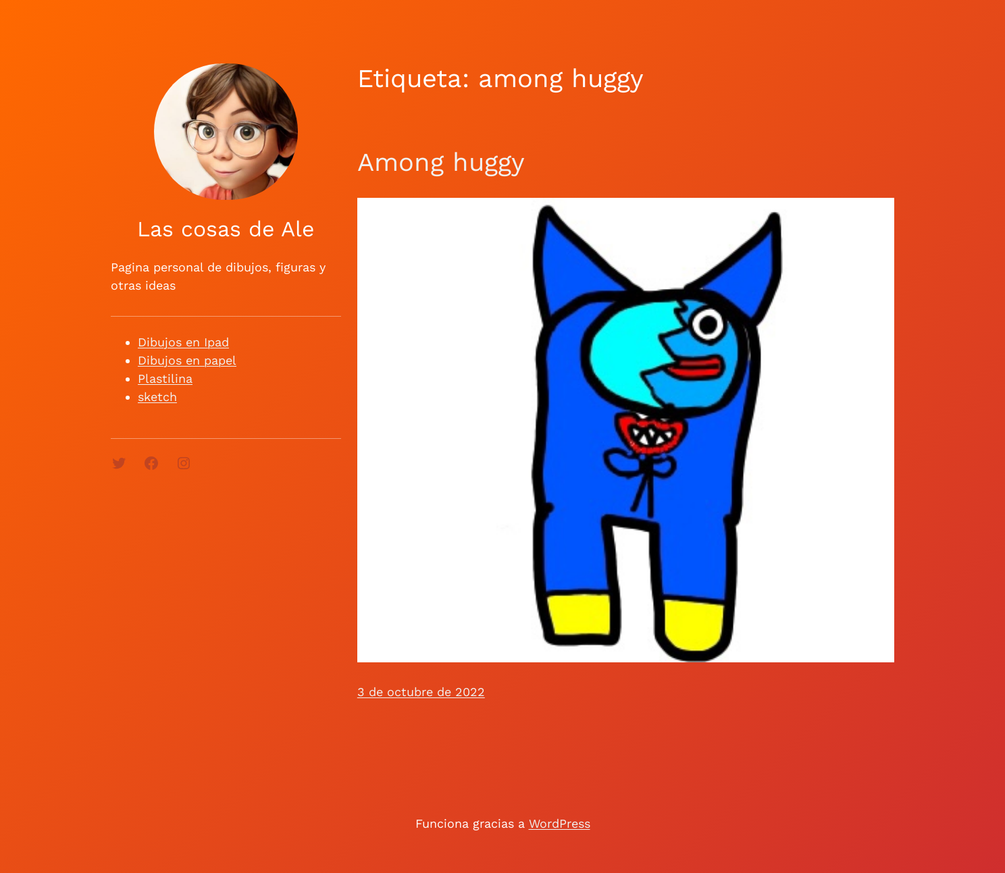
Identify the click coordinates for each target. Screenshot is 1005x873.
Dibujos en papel (187, 360)
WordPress (559, 823)
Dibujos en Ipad (183, 342)
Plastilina (165, 378)
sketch (157, 397)
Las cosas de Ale (225, 229)
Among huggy (441, 162)
